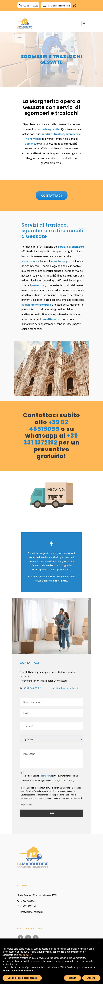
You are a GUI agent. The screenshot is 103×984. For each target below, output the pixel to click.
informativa (46, 775)
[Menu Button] (83, 23)
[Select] (51, 739)
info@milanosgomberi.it (56, 5)
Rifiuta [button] (72, 978)
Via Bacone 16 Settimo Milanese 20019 (37, 895)
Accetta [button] (91, 978)
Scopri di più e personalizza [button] (22, 978)
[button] (98, 943)
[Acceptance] (22, 773)
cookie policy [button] (25, 955)
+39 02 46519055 (28, 5)
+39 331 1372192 (50, 439)
